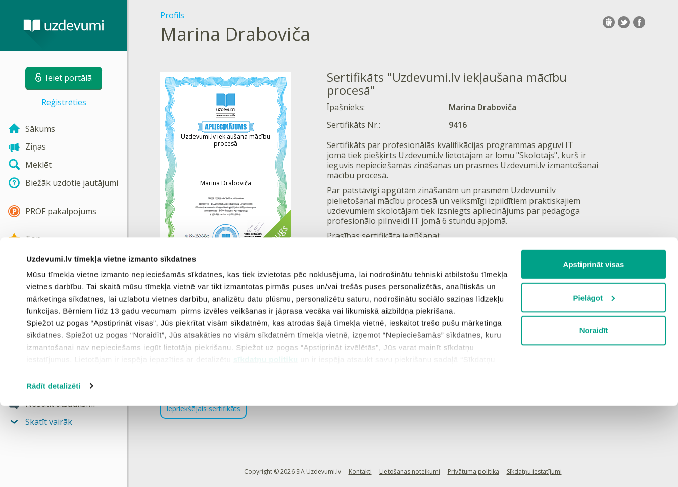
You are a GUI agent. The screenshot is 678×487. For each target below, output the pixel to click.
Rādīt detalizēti (53, 467)
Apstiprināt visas (593, 345)
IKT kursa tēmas (446, 251)
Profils (172, 15)
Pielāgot (594, 378)
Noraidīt (593, 411)
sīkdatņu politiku (265, 440)
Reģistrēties (63, 102)
